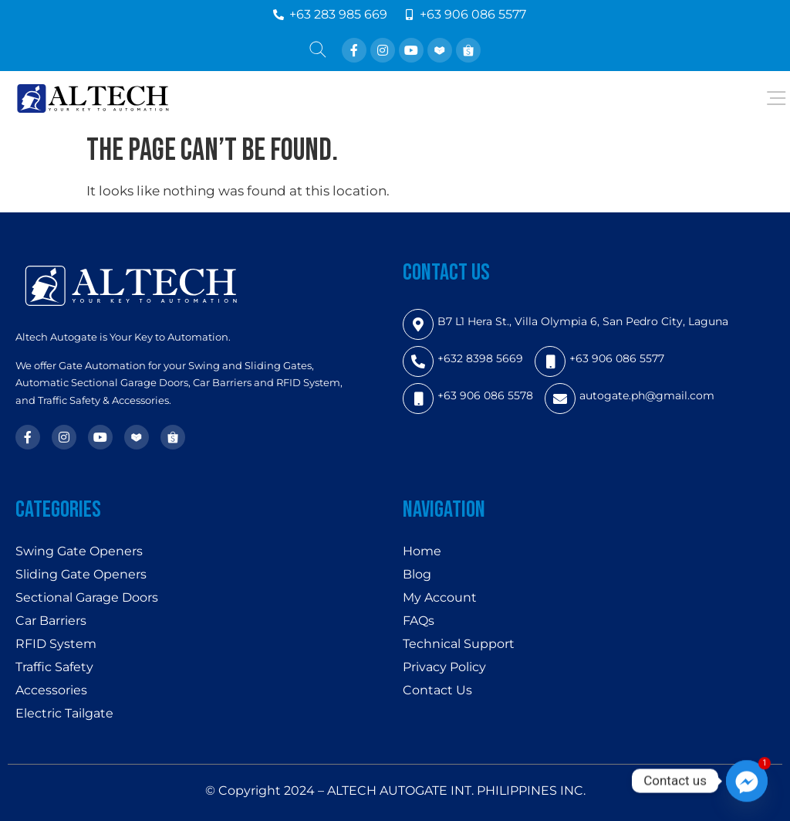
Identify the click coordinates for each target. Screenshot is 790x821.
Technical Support (459, 643)
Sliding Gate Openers (81, 574)
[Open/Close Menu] (776, 98)
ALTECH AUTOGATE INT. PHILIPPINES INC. (456, 790)
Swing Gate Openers (79, 551)
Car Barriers (50, 620)
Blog (417, 574)
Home (422, 551)
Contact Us (437, 690)
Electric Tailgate (64, 713)
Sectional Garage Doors (86, 597)
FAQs (418, 620)
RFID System (55, 643)
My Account (440, 597)
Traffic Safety (54, 667)
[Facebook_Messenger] (747, 781)
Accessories (51, 690)
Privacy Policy (444, 667)
